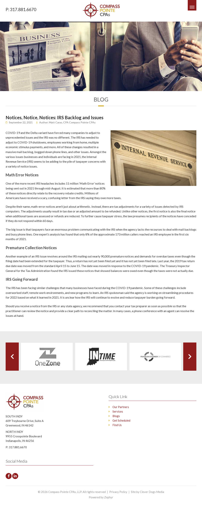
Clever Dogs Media (152, 491)
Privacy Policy (118, 491)
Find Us (117, 425)
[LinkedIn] (15, 476)
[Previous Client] (12, 357)
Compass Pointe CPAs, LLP (64, 491)
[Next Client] (189, 357)
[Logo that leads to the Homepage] (28, 401)
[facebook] (9, 476)
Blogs (116, 416)
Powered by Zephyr (101, 497)
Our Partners (120, 407)
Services (117, 411)
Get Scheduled (121, 420)
